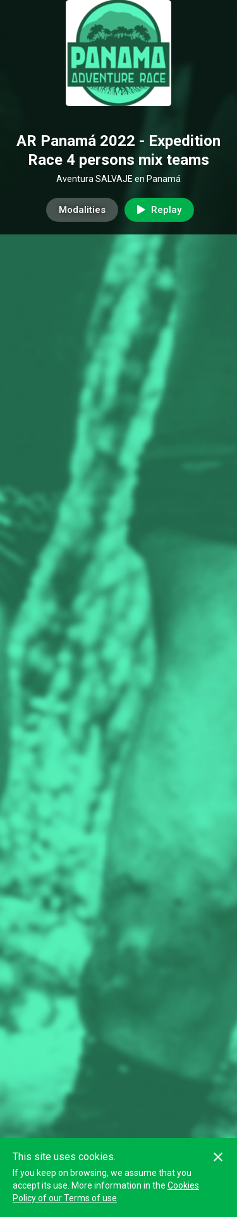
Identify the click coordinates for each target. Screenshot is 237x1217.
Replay (159, 209)
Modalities (82, 209)
